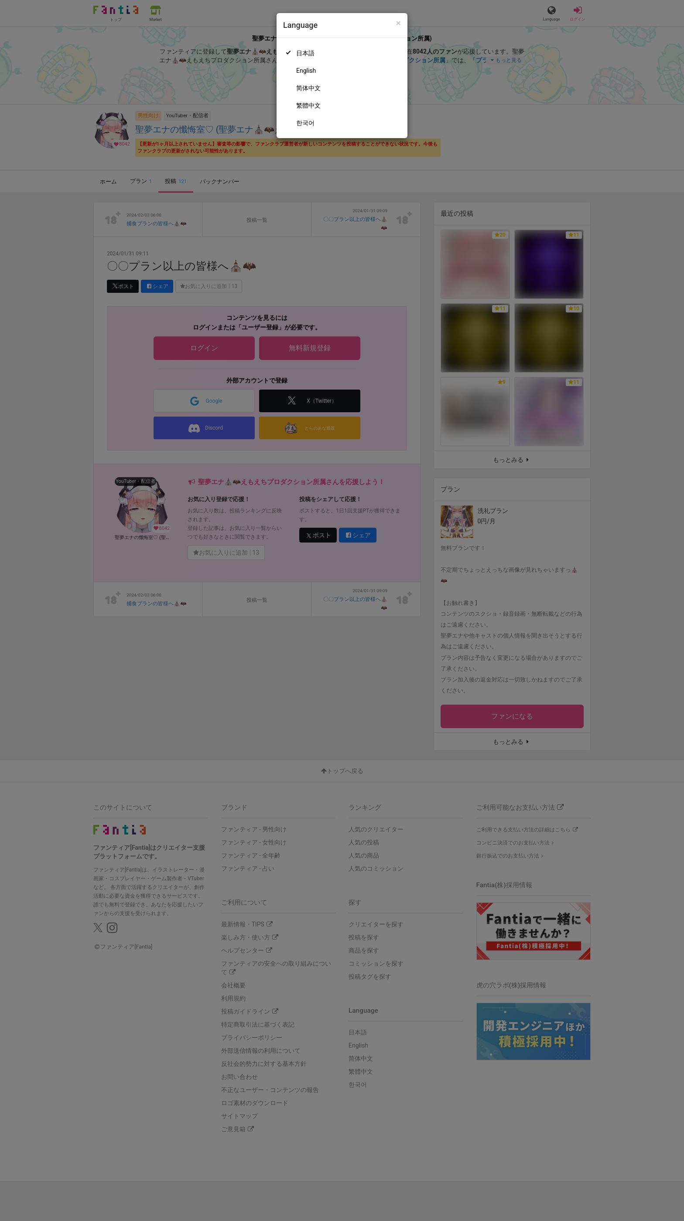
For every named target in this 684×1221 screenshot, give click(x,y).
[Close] (398, 23)
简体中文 (308, 88)
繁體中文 (308, 105)
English (306, 70)
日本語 (305, 53)
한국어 (305, 122)
